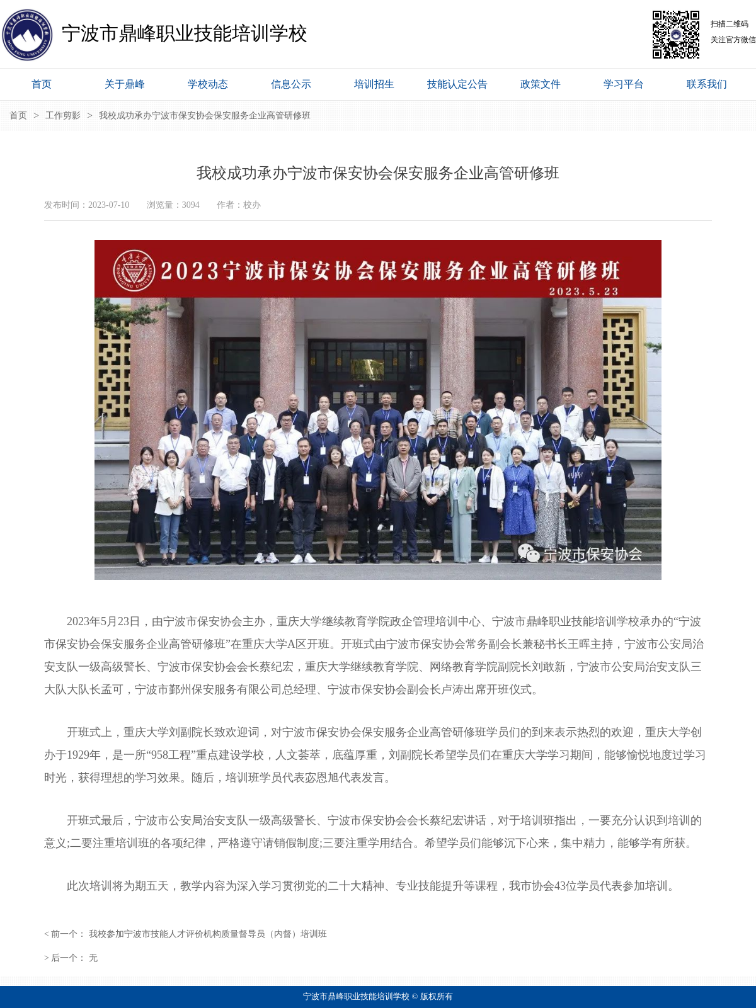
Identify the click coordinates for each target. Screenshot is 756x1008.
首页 (18, 115)
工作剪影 (63, 115)
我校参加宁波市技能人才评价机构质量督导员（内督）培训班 (208, 934)
